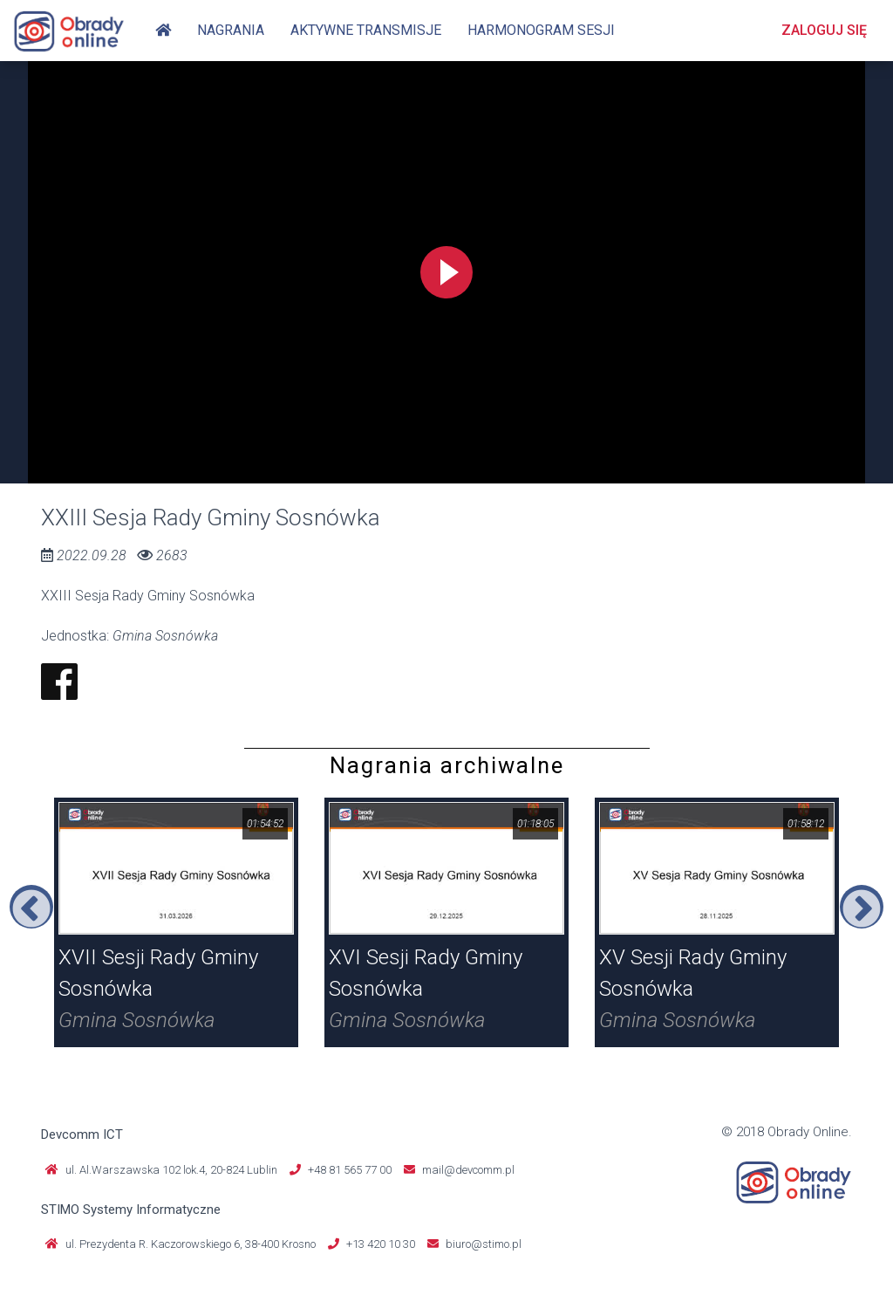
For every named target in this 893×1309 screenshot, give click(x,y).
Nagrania (230, 30)
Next (861, 907)
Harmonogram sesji (541, 30)
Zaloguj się (824, 30)
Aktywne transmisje (365, 30)
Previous (31, 907)
